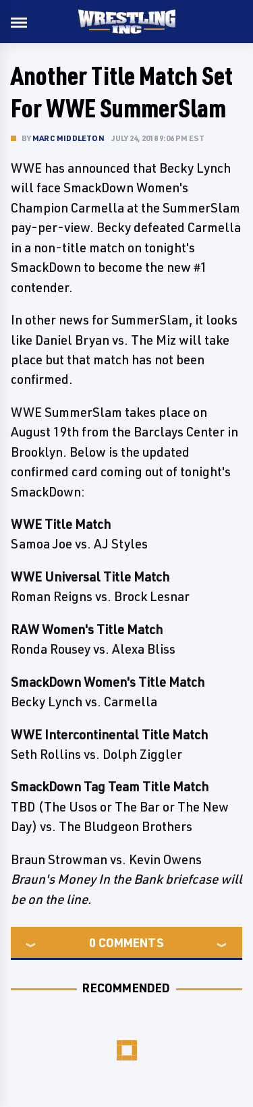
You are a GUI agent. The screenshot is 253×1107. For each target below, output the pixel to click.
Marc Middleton (68, 138)
